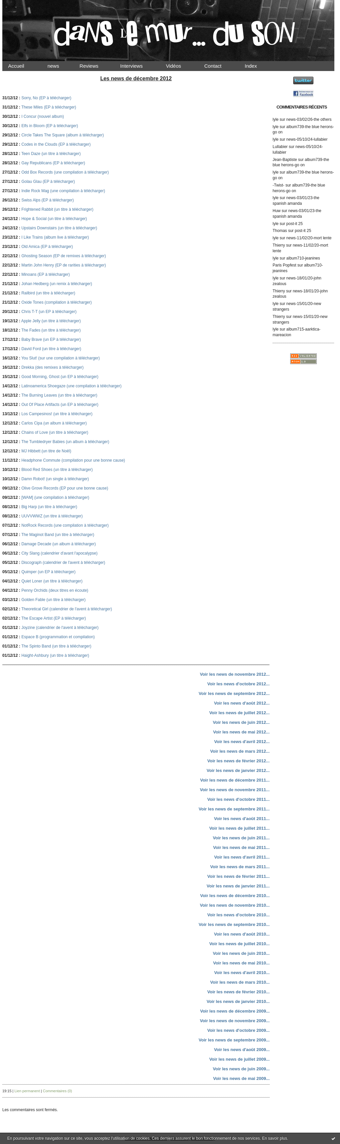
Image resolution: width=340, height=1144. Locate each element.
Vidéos (179, 66)
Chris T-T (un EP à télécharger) (48, 311)
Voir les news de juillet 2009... (239, 1059)
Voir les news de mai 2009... (241, 1078)
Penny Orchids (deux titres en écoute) (54, 590)
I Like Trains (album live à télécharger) (55, 237)
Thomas (280, 230)
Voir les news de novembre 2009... (235, 1020)
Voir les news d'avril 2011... (242, 857)
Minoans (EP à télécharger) (45, 274)
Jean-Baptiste (285, 159)
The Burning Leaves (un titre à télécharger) (59, 395)
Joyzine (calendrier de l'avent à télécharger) (59, 627)
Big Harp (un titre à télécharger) (49, 506)
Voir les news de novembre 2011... (235, 789)
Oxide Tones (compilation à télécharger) (56, 302)
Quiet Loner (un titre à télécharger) (51, 581)
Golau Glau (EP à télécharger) (48, 181)
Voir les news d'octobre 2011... (238, 799)
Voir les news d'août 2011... (242, 818)
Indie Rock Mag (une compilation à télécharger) (63, 191)
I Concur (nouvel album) (42, 116)
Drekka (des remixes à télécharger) (52, 367)
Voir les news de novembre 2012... (235, 674)
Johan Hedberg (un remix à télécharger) (56, 283)
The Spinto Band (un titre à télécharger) (56, 646)
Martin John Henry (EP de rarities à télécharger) (63, 265)
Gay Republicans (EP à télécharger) (53, 163)
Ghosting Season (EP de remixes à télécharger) (63, 256)
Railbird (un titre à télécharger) (48, 293)
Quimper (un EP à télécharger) (48, 572)
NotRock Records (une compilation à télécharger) (65, 525)
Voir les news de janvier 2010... (238, 1001)
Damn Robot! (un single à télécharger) (55, 479)
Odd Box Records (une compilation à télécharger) (65, 172)
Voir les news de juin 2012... (241, 722)
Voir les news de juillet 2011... (239, 828)
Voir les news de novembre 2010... (235, 905)
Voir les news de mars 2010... (240, 982)
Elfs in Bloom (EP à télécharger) (49, 125)
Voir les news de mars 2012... (240, 751)
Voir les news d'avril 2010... (242, 972)
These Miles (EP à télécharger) (48, 107)
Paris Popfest (284, 265)
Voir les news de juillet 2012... (239, 712)
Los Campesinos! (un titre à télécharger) (56, 414)
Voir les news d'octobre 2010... (238, 914)
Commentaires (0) (57, 1091)
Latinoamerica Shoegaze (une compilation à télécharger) (71, 386)
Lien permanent (27, 1091)
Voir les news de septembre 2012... (234, 693)
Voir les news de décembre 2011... (235, 780)
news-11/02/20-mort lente (308, 238)
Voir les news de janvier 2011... (238, 885)
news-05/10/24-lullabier (306, 139)
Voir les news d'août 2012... (242, 703)
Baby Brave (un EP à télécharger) (51, 339)
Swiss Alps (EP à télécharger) (47, 200)
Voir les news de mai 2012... (241, 731)
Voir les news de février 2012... (238, 760)
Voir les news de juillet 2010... (239, 943)
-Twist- (278, 185)
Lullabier (280, 146)
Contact (218, 66)
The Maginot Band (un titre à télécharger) (57, 534)
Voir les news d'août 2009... (242, 1049)
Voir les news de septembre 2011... (234, 808)
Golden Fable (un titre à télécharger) (53, 599)
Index (256, 66)
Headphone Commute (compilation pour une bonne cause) (73, 460)
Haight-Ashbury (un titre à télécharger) (55, 655)
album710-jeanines (303, 258)
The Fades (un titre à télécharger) (51, 330)
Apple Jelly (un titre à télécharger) (51, 321)
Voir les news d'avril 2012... (242, 741)
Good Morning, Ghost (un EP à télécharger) (59, 376)
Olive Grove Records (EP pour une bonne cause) (64, 488)
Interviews (137, 66)
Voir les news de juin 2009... (241, 1068)
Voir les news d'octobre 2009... (238, 1030)
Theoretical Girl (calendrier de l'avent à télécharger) (66, 609)
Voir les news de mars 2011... (240, 866)
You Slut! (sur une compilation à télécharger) (60, 358)
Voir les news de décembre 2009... (235, 1011)
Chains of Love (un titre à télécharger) (54, 432)
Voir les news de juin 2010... (241, 953)
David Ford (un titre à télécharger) (51, 348)
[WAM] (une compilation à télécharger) (55, 497)
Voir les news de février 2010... (238, 991)
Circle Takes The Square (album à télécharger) (62, 135)
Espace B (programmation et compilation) (58, 637)
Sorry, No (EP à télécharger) (46, 98)
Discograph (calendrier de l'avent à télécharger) (63, 562)
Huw (277, 210)
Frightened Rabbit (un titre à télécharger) (57, 209)
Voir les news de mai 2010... (241, 962)
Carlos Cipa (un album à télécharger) (54, 423)
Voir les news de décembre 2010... (235, 895)
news (59, 66)
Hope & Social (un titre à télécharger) (54, 218)
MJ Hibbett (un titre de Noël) (46, 451)
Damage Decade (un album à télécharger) (58, 544)
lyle (276, 119)
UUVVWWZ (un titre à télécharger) (52, 516)
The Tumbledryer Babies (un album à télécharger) (65, 441)
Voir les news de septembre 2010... (234, 924)
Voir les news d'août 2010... (242, 934)
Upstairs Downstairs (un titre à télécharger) (59, 228)
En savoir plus (274, 1138)
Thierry (279, 245)
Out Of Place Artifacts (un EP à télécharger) (59, 404)
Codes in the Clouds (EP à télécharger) (56, 144)
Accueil (22, 66)
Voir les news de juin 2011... (241, 837)
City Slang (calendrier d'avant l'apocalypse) (59, 553)
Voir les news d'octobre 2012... (238, 683)
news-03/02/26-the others (308, 119)
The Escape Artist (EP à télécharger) (53, 618)
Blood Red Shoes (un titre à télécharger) (57, 469)
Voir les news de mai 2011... (241, 847)
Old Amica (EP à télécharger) (47, 246)
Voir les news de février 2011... (238, 876)
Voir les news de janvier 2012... (238, 770)
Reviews (95, 66)
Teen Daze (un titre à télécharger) (51, 153)
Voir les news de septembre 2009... (234, 1039)
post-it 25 (294, 223)
